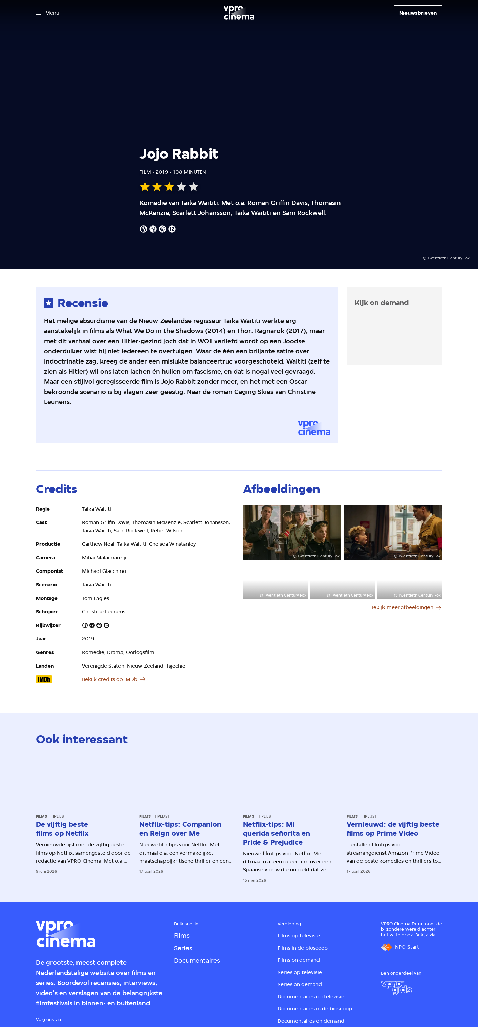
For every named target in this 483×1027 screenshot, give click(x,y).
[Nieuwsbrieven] (418, 12)
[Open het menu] (47, 12)
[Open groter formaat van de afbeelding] (292, 532)
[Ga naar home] (239, 13)
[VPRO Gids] (396, 988)
